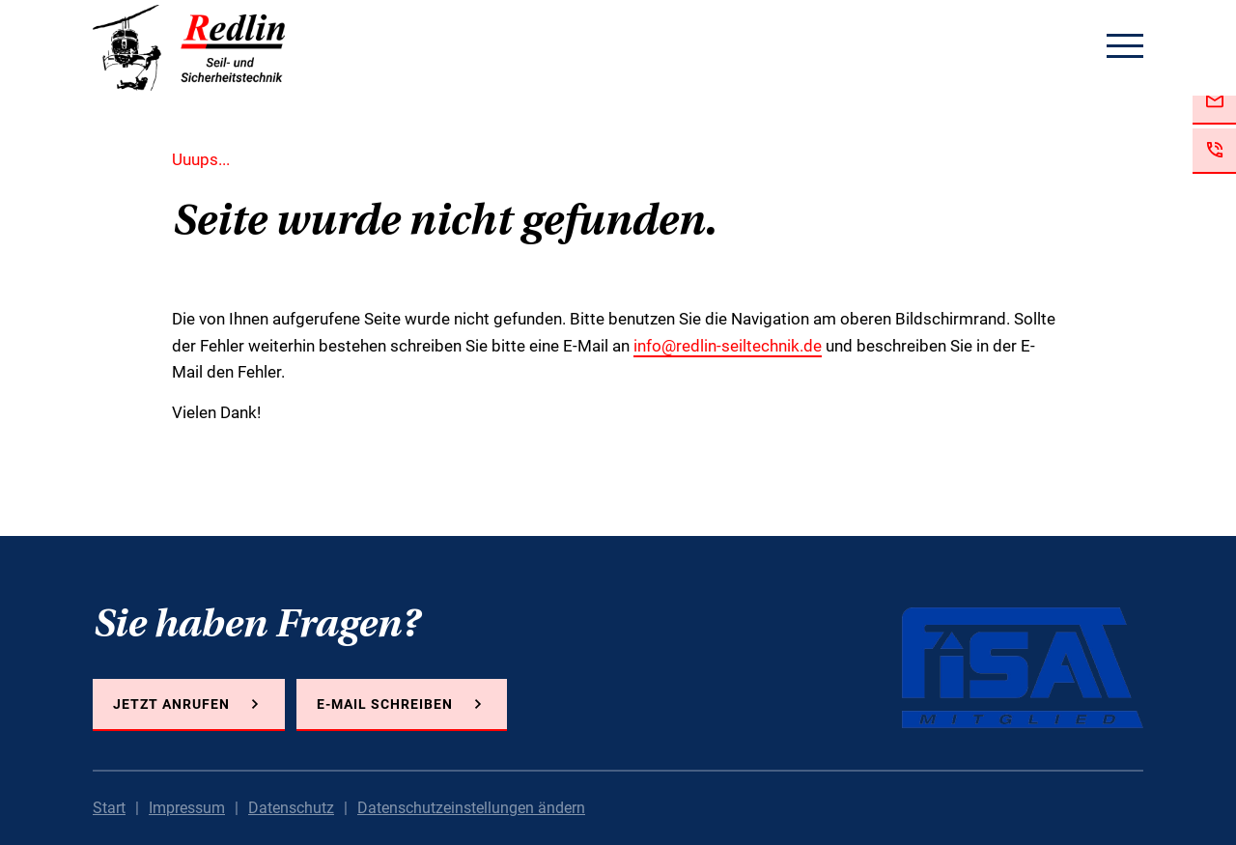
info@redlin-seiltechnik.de (727, 345)
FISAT (1022, 667)
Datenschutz (291, 808)
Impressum (187, 808)
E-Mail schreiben (385, 704)
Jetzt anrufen (171, 704)
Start (109, 808)
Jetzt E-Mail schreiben (1214, 102)
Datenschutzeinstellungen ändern (471, 808)
